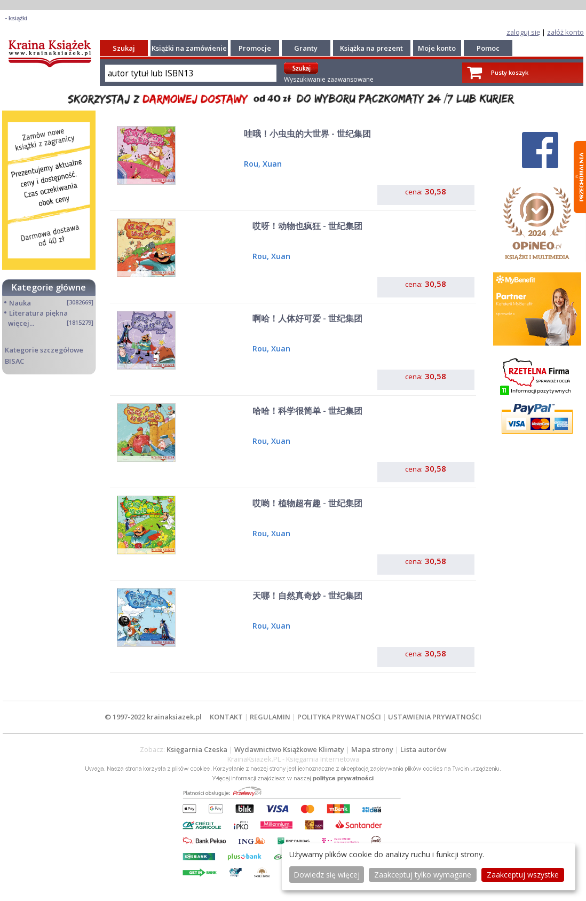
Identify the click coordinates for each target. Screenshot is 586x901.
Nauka (20, 303)
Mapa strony (372, 749)
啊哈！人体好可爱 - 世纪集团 (307, 318)
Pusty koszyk (509, 72)
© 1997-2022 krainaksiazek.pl (153, 717)
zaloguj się (523, 32)
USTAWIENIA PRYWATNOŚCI (434, 717)
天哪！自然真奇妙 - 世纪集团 (307, 595)
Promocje (255, 48)
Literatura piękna (38, 313)
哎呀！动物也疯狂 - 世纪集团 (307, 226)
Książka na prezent (371, 48)
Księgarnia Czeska (197, 749)
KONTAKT (226, 717)
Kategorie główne (49, 287)
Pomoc (488, 48)
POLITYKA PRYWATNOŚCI (339, 717)
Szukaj (124, 48)
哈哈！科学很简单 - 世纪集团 (307, 411)
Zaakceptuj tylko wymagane (422, 874)
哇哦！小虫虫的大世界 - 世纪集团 (307, 133)
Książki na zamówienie (189, 48)
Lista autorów (423, 749)
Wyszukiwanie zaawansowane (329, 79)
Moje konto (437, 48)
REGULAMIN (270, 717)
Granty (306, 48)
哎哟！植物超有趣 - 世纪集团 (307, 503)
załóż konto (565, 32)
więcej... (21, 323)
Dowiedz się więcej (327, 874)
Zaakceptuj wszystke (523, 874)
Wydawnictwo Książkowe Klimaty (289, 749)
